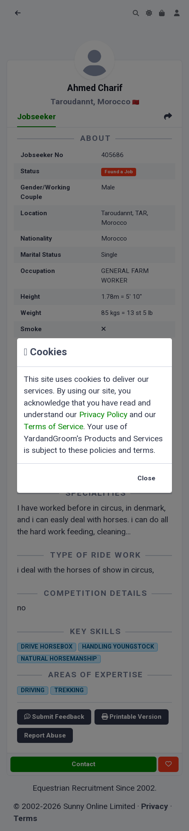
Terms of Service (53, 426)
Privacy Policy (103, 414)
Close (146, 478)
